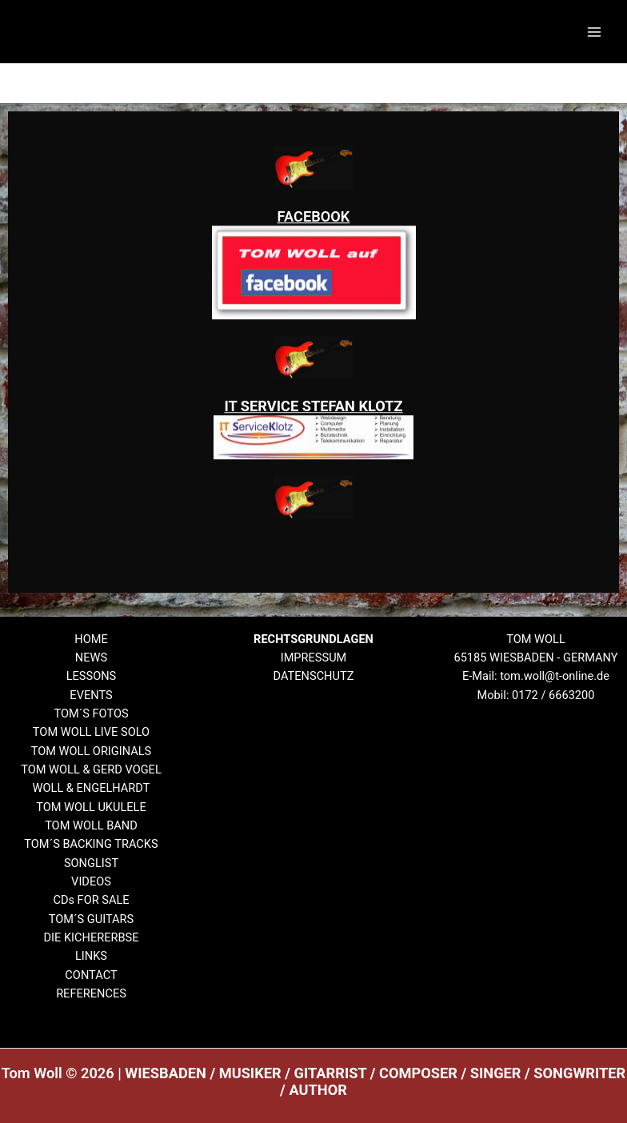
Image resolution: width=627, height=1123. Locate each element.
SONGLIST (91, 863)
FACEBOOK (314, 234)
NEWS (91, 657)
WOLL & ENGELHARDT (91, 788)
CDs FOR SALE (91, 900)
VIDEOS (91, 881)
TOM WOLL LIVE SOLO (91, 732)
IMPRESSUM (314, 657)
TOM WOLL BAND (91, 825)
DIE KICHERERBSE (90, 937)
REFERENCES (91, 993)
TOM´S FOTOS (91, 713)
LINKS (91, 956)
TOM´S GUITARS (91, 919)
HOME (90, 639)
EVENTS (91, 695)
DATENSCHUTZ (314, 676)
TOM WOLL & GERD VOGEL (91, 769)
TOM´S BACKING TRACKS (91, 844)
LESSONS (91, 676)
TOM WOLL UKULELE (91, 807)
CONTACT (91, 975)
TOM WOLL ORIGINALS (91, 751)
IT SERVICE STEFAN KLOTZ (313, 425)
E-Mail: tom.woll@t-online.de (535, 676)
